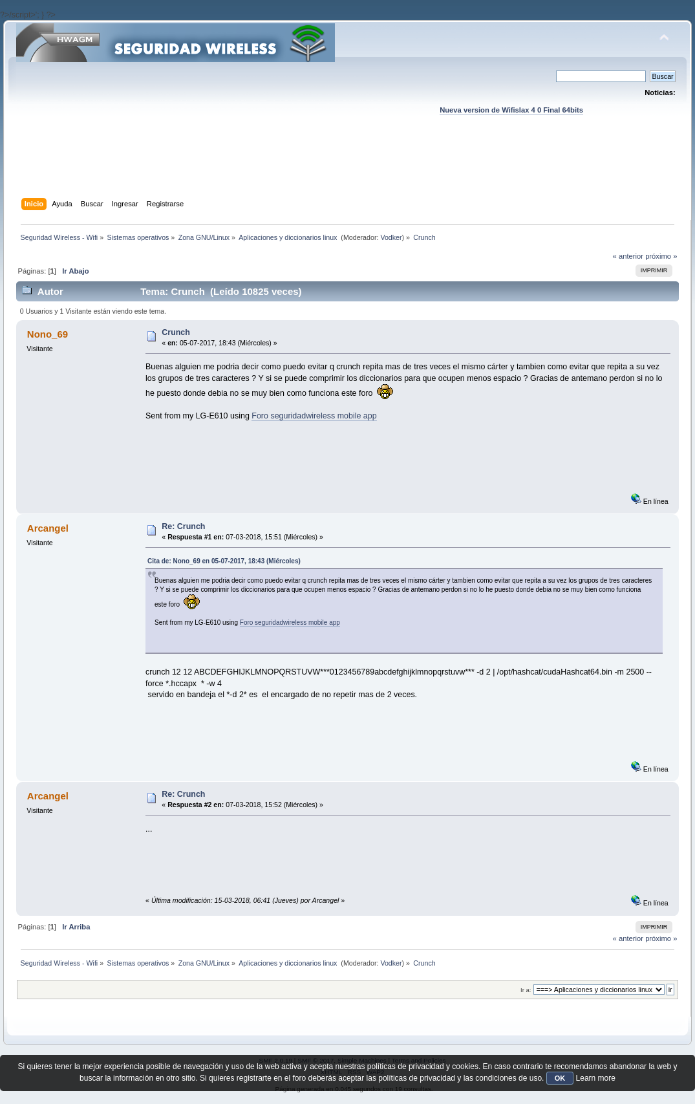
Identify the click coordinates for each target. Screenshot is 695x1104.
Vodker (390, 237)
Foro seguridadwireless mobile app (313, 415)
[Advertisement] (347, 169)
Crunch (176, 332)
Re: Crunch (183, 526)
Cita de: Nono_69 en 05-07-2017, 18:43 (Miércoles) (224, 561)
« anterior (628, 256)
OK (560, 1078)
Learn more (595, 1078)
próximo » (661, 256)
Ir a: (525, 989)
